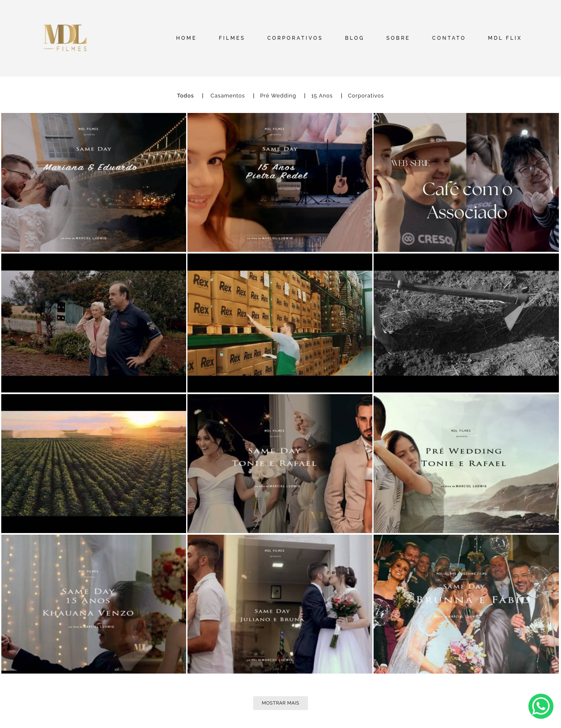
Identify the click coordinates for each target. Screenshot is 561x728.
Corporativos (366, 96)
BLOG (354, 38)
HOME (186, 38)
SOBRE (398, 38)
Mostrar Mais (281, 703)
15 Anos (322, 96)
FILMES (232, 38)
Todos (185, 96)
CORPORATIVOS (295, 38)
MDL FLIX (505, 38)
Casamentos (227, 96)
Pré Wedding (278, 96)
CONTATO (449, 38)
